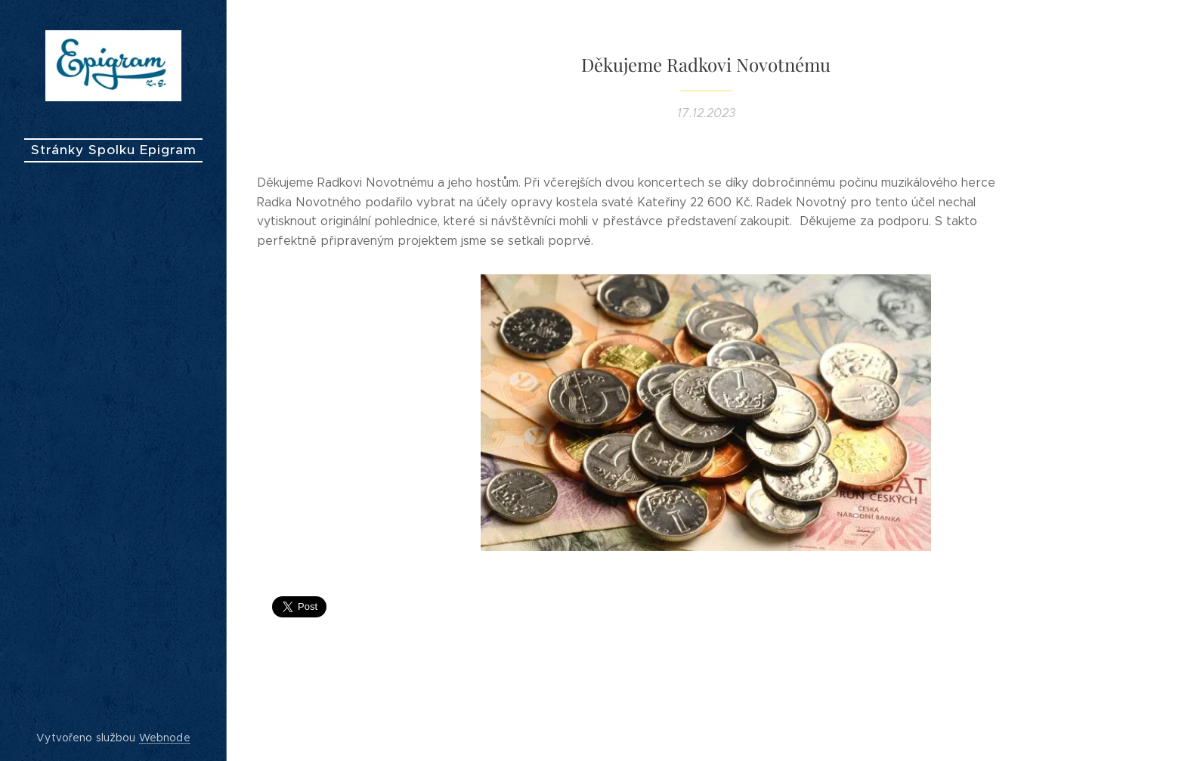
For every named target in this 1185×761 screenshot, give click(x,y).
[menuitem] (113, 367)
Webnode (164, 737)
